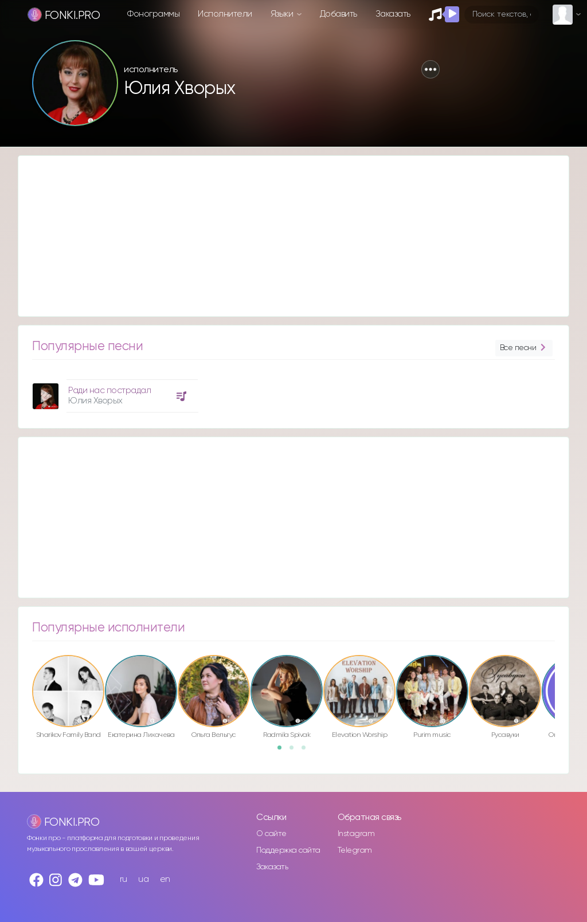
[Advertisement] (293, 236)
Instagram (356, 834)
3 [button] (307, 751)
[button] (430, 69)
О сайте (271, 834)
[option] (114, 392)
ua (143, 879)
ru (123, 879)
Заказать (392, 14)
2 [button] (295, 751)
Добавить (338, 14)
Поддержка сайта (288, 850)
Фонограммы (153, 14)
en (165, 879)
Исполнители (225, 14)
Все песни (524, 348)
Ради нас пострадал (109, 390)
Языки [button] (283, 14)
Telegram (355, 850)
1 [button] (283, 751)
